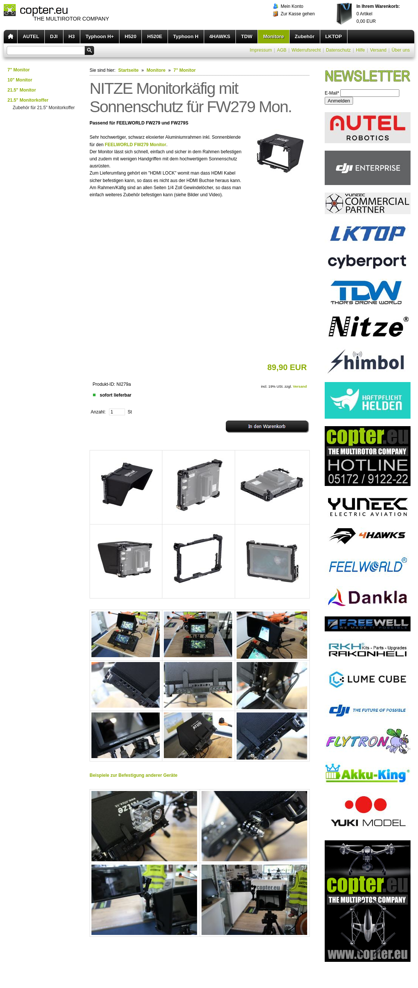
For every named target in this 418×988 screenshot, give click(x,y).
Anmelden (339, 101)
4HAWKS (219, 36)
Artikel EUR (378, 14)
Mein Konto (292, 6)
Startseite (128, 70)
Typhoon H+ (99, 36)
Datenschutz (338, 50)
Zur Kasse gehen (298, 13)
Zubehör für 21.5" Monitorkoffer (44, 107)
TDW (246, 36)
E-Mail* (332, 93)
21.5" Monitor (21, 90)
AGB (281, 50)
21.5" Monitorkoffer (28, 100)
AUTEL (31, 36)
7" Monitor (18, 70)
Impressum (261, 50)
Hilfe (360, 50)
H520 (131, 36)
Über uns (401, 50)
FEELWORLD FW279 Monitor (135, 144)
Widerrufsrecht (306, 50)
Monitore (273, 36)
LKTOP (333, 36)
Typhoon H (186, 36)
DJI (54, 36)
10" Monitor (19, 80)
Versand (378, 50)
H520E (154, 36)
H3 (72, 36)
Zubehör (305, 36)
